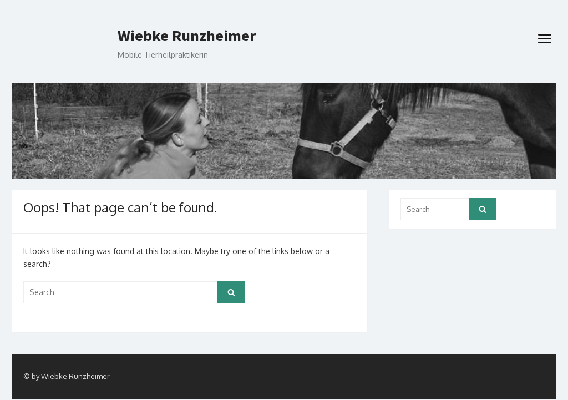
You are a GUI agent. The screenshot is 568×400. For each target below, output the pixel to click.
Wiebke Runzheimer (187, 36)
